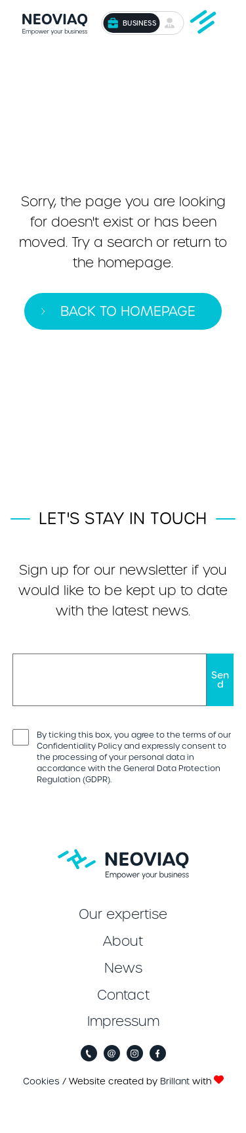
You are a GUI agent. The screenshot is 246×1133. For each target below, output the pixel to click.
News (123, 968)
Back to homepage (127, 311)
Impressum (123, 1021)
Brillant (175, 1081)
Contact (123, 995)
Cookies (41, 1081)
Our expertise (123, 914)
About (123, 941)
